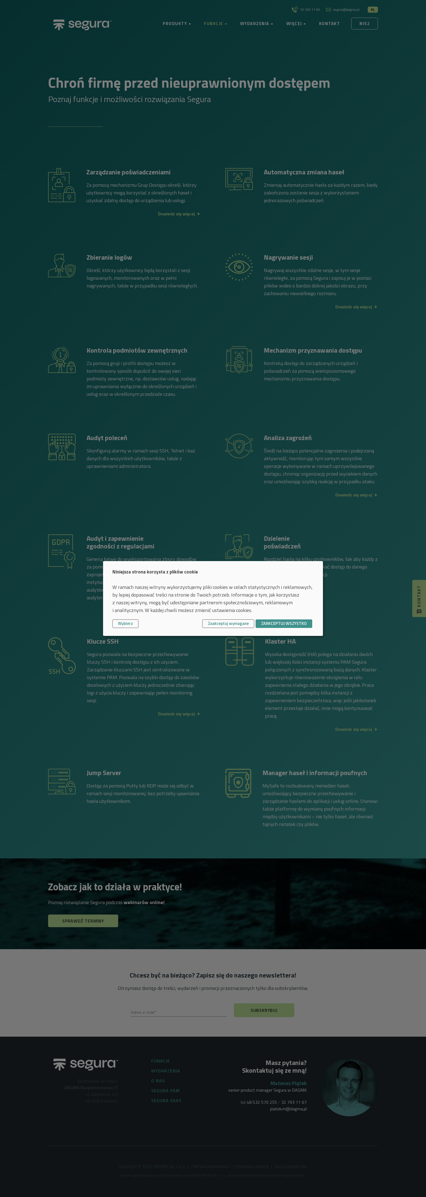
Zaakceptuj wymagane (228, 623)
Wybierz (125, 623)
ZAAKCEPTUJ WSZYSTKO (284, 623)
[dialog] (213, 598)
